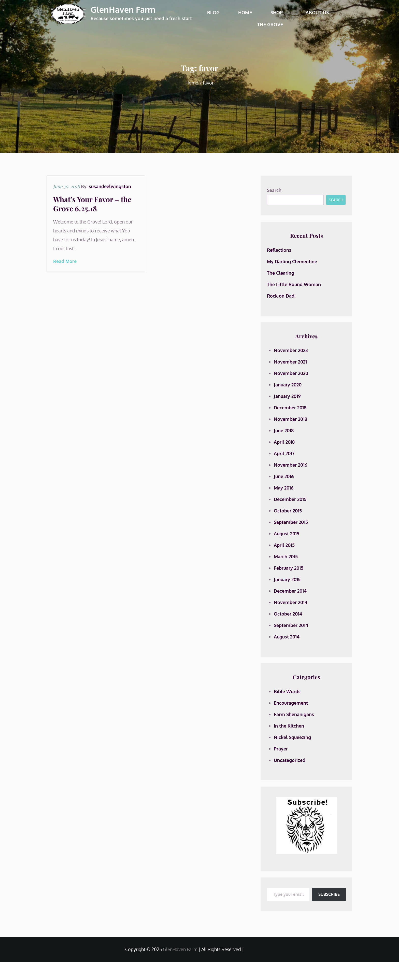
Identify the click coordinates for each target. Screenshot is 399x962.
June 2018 (284, 430)
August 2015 (286, 533)
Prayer (281, 748)
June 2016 (284, 476)
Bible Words (287, 691)
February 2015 (288, 568)
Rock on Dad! (281, 296)
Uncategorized (289, 760)
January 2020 (288, 384)
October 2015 (288, 510)
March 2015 (286, 556)
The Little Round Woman (294, 284)
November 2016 (290, 465)
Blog (213, 12)
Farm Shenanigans (294, 714)
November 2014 (290, 602)
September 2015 (291, 522)
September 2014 (291, 625)
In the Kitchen (289, 726)
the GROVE (270, 24)
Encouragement (291, 703)
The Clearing (280, 273)
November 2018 (290, 419)
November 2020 (291, 373)
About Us (319, 12)
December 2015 (290, 499)
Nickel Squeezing (292, 737)
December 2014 (290, 591)
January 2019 (287, 396)
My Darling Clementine (292, 261)
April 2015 (284, 545)
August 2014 (287, 636)
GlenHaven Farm (123, 9)
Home (245, 12)
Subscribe (329, 894)
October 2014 (288, 614)
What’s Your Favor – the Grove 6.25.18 (92, 203)
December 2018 (290, 407)
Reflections (279, 250)
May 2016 (284, 488)
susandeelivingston (110, 186)
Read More (65, 261)
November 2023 (291, 350)
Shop (278, 12)
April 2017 (284, 453)
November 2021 (290, 362)
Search (274, 190)
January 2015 (287, 579)
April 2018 (284, 442)
